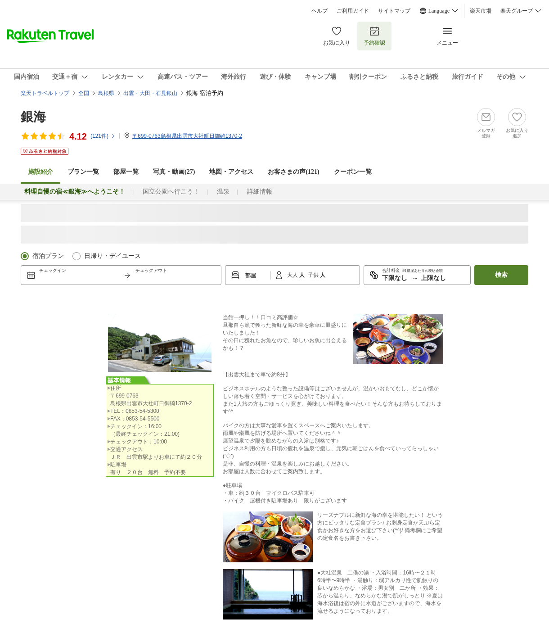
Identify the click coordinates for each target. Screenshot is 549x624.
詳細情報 (259, 191)
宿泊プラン (48, 256)
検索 (501, 274)
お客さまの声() (293, 171)
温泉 (223, 191)
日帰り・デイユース (112, 256)
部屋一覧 (126, 171)
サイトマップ (394, 11)
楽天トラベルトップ (45, 93)
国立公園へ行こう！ (171, 191)
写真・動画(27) (174, 171)
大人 (293, 275)
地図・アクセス (231, 171)
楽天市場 (480, 11)
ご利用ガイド (353, 11)
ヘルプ (319, 11)
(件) (103, 136)
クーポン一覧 (353, 171)
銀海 (33, 117)
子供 (314, 275)
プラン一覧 (83, 171)
